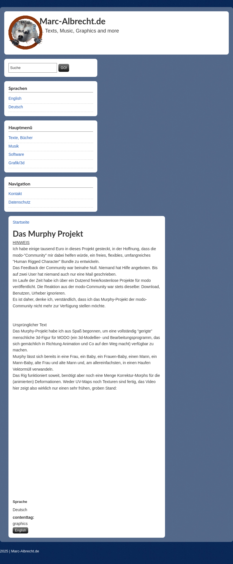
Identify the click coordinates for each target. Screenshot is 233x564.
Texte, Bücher (20, 137)
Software (16, 154)
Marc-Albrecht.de (25, 551)
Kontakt (15, 193)
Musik (13, 146)
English (14, 98)
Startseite (21, 222)
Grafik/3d (16, 163)
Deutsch (15, 107)
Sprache (20, 502)
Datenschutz (19, 202)
